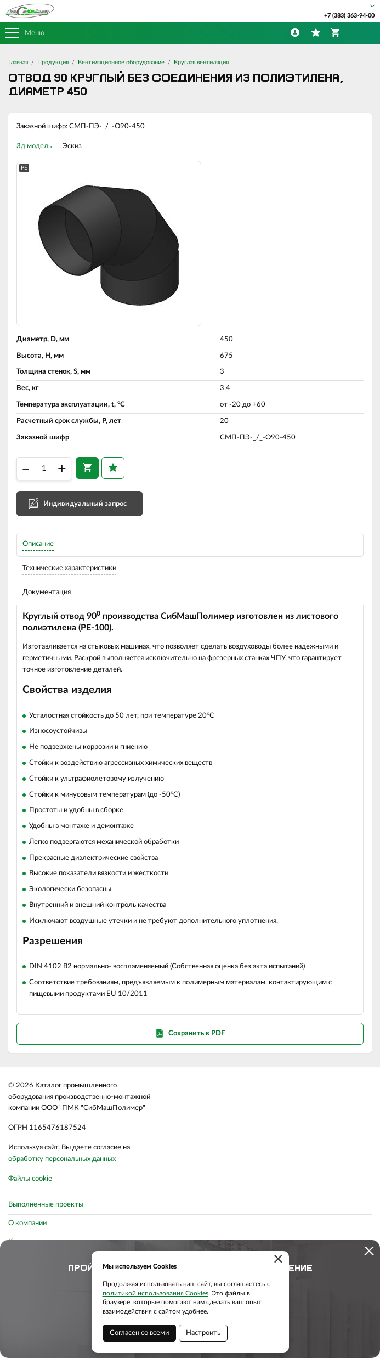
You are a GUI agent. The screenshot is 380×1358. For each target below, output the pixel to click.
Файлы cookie (30, 1178)
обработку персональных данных (62, 1159)
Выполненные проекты (45, 1204)
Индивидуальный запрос (85, 504)
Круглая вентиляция (201, 62)
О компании (27, 1223)
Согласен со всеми (139, 1333)
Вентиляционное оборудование (121, 62)
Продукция (53, 62)
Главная (18, 62)
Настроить (203, 1333)
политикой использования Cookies (155, 1293)
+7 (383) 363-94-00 (349, 16)
